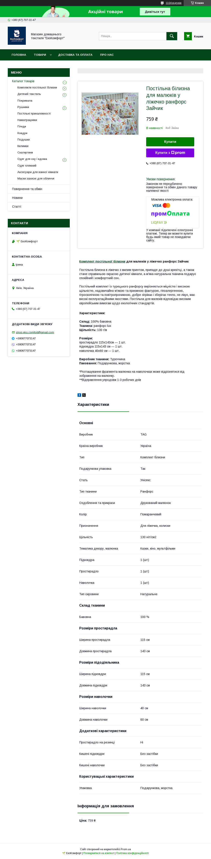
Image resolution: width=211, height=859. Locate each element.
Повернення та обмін (27, 189)
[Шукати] (171, 36)
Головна (19, 54)
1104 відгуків (174, 3)
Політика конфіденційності (132, 853)
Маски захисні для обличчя (35, 178)
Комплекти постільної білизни (37, 87)
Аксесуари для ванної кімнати (37, 172)
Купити (170, 142)
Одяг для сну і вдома (32, 159)
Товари (40, 54)
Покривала (24, 100)
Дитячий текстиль (29, 94)
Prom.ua (126, 849)
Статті (16, 206)
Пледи (21, 126)
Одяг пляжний (26, 165)
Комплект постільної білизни (102, 261)
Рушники (23, 107)
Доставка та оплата (75, 54)
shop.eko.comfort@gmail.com (35, 332)
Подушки (23, 139)
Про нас (107, 54)
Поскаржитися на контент (98, 853)
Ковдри (22, 133)
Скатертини (25, 152)
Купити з (170, 153)
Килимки (22, 146)
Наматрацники (27, 120)
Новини (17, 197)
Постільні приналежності (34, 113)
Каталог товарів (23, 81)
